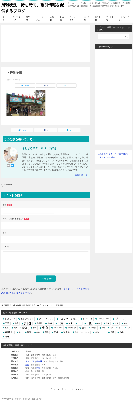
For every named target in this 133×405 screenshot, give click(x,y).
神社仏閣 (86, 18)
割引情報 (98, 18)
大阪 (38, 368)
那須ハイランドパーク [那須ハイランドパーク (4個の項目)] (82, 332)
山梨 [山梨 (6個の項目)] (107, 323)
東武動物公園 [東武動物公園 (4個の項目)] (72, 327)
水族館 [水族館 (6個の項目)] (93, 328)
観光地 (28, 18)
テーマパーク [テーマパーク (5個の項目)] (87, 319)
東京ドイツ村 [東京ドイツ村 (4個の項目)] (58, 327)
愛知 (27, 364)
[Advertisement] (46, 42)
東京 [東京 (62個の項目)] (45, 327)
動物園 (62, 18)
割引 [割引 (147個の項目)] (27, 323)
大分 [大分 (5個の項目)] (79, 323)
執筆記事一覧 (81, 175)
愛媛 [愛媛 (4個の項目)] (15, 327)
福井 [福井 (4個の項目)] (20, 332)
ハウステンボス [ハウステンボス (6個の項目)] (103, 319)
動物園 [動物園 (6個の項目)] (39, 323)
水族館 (52, 18)
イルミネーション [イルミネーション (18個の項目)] (68, 318)
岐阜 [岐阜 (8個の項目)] (116, 323)
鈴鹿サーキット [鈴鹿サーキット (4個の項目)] (100, 332)
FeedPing (111, 157)
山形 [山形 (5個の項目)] (98, 323)
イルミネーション (124, 18)
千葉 (33, 361)
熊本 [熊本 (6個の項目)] (120, 328)
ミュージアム (40, 18)
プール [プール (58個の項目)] (120, 319)
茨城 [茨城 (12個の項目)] (56, 332)
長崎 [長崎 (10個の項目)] (112, 332)
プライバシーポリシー (59, 389)
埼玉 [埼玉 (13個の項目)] (70, 323)
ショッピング (73, 18)
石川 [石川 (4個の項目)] (128, 327)
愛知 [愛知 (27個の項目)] (25, 327)
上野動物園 (8, 184)
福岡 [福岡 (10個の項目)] (29, 332)
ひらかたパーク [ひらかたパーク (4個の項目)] (10, 319)
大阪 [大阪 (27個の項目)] (89, 323)
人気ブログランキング (107, 154)
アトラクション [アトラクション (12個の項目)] (46, 319)
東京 (27, 361)
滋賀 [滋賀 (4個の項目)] (111, 327)
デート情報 (110, 18)
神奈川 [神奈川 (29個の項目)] (9, 332)
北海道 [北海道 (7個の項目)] (49, 323)
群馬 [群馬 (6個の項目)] (46, 332)
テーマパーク (16, 18)
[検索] (113, 36)
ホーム (4, 18)
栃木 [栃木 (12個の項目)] (84, 328)
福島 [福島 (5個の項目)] (38, 332)
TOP (26, 305)
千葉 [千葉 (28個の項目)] (60, 323)
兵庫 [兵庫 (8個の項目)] (16, 323)
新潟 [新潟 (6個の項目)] (34, 328)
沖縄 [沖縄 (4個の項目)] (103, 327)
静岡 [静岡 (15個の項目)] (122, 332)
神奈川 (39, 361)
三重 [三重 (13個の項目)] (7, 323)
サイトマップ (77, 389)
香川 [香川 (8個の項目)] (7, 336)
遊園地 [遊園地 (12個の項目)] (66, 332)
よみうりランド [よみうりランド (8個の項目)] (27, 319)
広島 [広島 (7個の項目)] (7, 328)
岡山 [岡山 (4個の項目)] (125, 323)
